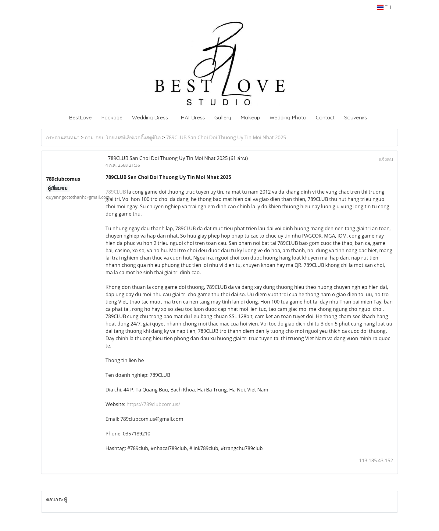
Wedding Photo (287, 117)
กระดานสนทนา (63, 137)
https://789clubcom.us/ (153, 404)
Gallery (222, 117)
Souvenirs (355, 117)
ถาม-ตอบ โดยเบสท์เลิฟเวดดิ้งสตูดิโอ (123, 137)
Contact (325, 117)
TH (384, 7)
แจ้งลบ (386, 159)
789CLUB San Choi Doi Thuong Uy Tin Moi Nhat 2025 (226, 137)
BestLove (80, 117)
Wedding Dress (150, 117)
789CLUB (115, 191)
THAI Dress (191, 117)
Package (112, 117)
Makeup (250, 117)
